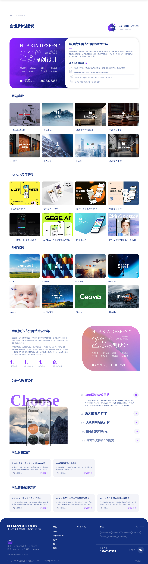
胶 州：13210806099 (14, 546)
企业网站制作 (112, 536)
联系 (92, 3)
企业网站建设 (19, 15)
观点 (80, 3)
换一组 (140, 526)
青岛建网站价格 (126, 532)
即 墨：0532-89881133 (15, 549)
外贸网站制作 (122, 536)
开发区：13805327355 (31, 549)
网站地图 (138, 561)
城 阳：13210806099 (29, 546)
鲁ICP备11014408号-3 (52, 561)
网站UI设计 (137, 532)
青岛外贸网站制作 (106, 532)
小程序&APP (70, 3)
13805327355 (108, 551)
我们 (86, 3)
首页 (48, 3)
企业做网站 (117, 532)
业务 (61, 3)
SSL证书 (103, 536)
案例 (54, 3)
